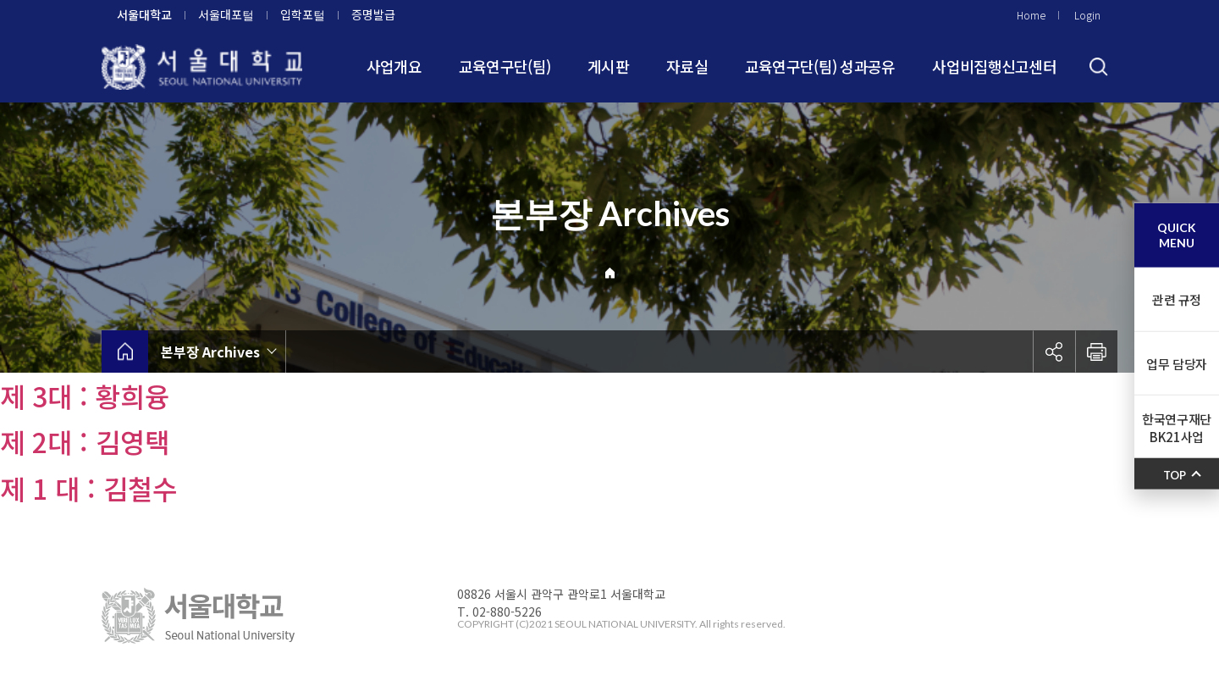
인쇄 (1096, 351)
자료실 (687, 66)
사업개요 (394, 66)
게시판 (608, 66)
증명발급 (373, 14)
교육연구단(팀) (504, 66)
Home (1031, 15)
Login (1087, 15)
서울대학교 (144, 14)
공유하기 (1054, 351)
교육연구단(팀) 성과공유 (820, 66)
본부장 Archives (210, 351)
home (125, 351)
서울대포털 (226, 14)
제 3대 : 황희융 (84, 395)
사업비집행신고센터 (994, 66)
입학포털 (302, 14)
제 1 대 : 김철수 (88, 487)
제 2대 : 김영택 (84, 441)
